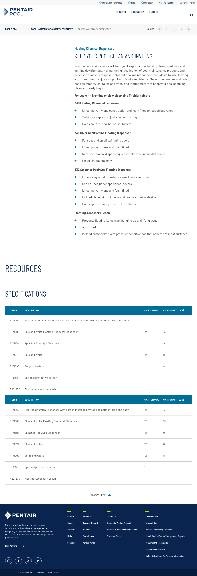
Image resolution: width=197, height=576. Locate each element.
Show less (98, 495)
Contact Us (148, 2)
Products (120, 11)
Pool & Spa (11, 29)
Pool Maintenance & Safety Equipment (52, 29)
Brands (70, 522)
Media (69, 536)
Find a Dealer (168, 2)
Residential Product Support (119, 522)
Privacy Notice (151, 516)
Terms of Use (151, 522)
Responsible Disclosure (155, 549)
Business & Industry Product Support (122, 529)
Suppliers (71, 542)
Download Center (114, 536)
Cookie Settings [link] (52, 572)
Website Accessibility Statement (159, 529)
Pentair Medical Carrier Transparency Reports (165, 536)
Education (137, 11)
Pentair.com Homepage (112, 2)
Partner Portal (189, 2)
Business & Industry (91, 522)
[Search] (191, 15)
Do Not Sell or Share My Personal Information (164, 555)
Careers (70, 516)
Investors (71, 529)
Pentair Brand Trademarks (156, 542)
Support (154, 11)
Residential (87, 516)
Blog (133, 2)
